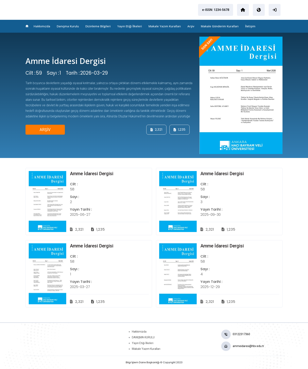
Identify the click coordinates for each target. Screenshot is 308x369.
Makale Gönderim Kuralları (220, 26)
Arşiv (190, 26)
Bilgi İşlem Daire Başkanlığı (143, 362)
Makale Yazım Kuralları (164, 26)
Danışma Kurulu (68, 26)
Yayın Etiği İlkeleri (129, 26)
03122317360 (241, 334)
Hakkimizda (139, 331)
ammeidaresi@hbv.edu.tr (248, 346)
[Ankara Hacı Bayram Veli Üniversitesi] (243, 10)
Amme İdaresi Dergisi (66, 60)
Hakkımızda (42, 26)
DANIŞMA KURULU (143, 337)
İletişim (250, 26)
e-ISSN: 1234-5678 (215, 10)
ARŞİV (45, 129)
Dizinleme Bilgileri (98, 26)
